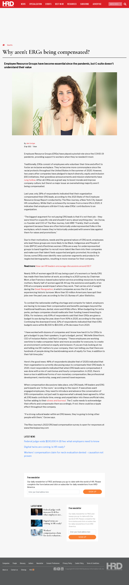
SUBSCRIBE (84, 4)
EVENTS (48, 4)
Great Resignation (44, 289)
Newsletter (39, 563)
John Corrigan (30, 143)
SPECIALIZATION (35, 4)
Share (35, 146)
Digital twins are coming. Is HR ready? (44, 447)
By (29, 143)
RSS (31, 570)
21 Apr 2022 (27, 146)
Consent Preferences (53, 563)
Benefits (10, 45)
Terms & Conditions (93, 563)
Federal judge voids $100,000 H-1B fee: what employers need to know (61, 441)
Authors (31, 563)
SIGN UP (92, 492)
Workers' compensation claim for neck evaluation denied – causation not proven (52, 533)
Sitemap (23, 570)
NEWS (23, 4)
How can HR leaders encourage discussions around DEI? (63, 266)
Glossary (22, 563)
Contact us (14, 570)
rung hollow (30, 180)
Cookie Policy (79, 563)
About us (5, 570)
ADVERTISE (97, 4)
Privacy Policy (67, 563)
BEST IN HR (59, 4)
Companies (6, 563)
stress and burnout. (56, 400)
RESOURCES (72, 4)
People (15, 563)
